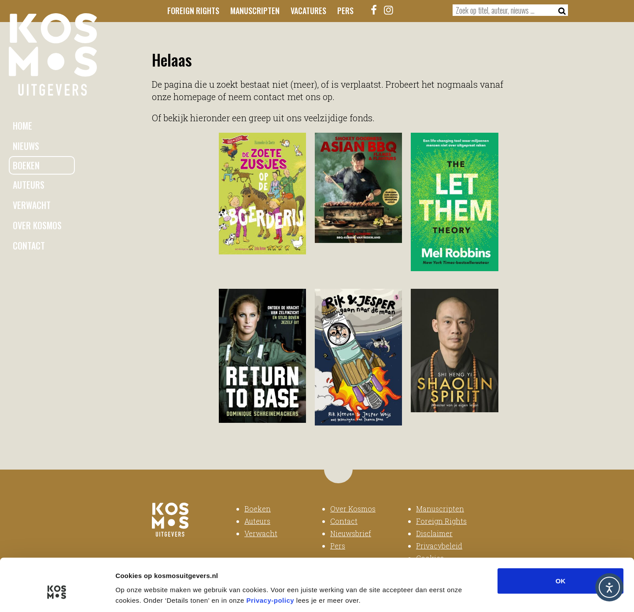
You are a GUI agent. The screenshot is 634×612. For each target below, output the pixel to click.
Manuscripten (255, 10)
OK (561, 539)
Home (22, 125)
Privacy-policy (270, 559)
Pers (345, 10)
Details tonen (476, 594)
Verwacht (32, 205)
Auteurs (28, 184)
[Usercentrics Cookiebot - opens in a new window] (57, 594)
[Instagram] (388, 10)
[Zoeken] (559, 10)
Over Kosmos (37, 225)
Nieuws (26, 146)
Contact (29, 245)
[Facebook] (374, 10)
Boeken (26, 165)
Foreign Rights (193, 10)
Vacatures (308, 10)
